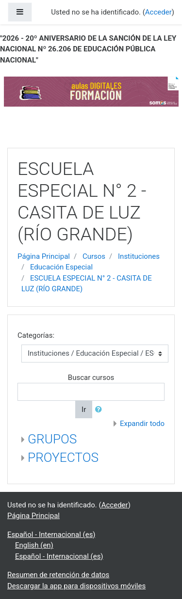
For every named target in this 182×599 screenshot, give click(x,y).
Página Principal (43, 256)
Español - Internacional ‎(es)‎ (51, 534)
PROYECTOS (63, 457)
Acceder (114, 505)
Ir (84, 409)
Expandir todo (142, 423)
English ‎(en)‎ (34, 545)
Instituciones (139, 256)
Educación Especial (61, 267)
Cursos (94, 256)
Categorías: (35, 335)
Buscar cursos (91, 377)
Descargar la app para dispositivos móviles (76, 586)
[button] (100, 410)
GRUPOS (52, 439)
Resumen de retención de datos (58, 574)
